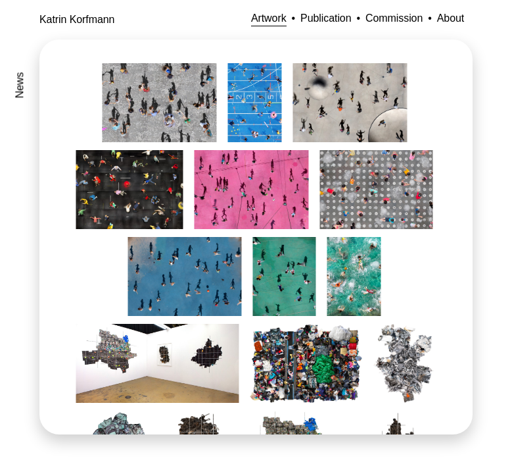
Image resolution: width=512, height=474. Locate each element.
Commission (394, 18)
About (450, 18)
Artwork (269, 18)
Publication (325, 18)
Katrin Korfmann (76, 19)
